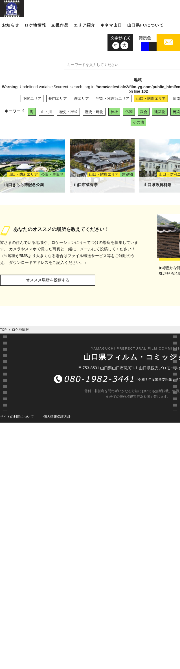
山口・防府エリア (151, 98)
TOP (3, 329)
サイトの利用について (17, 416)
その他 (138, 122)
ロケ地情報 (35, 25)
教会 (143, 112)
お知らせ (10, 25)
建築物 (159, 112)
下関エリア (32, 98)
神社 (114, 112)
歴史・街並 (68, 112)
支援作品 (60, 25)
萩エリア (81, 98)
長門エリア (58, 98)
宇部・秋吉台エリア (112, 98)
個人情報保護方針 (57, 416)
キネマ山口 (111, 25)
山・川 (46, 112)
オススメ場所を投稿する (47, 280)
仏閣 (129, 112)
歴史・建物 (94, 112)
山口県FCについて (145, 25)
